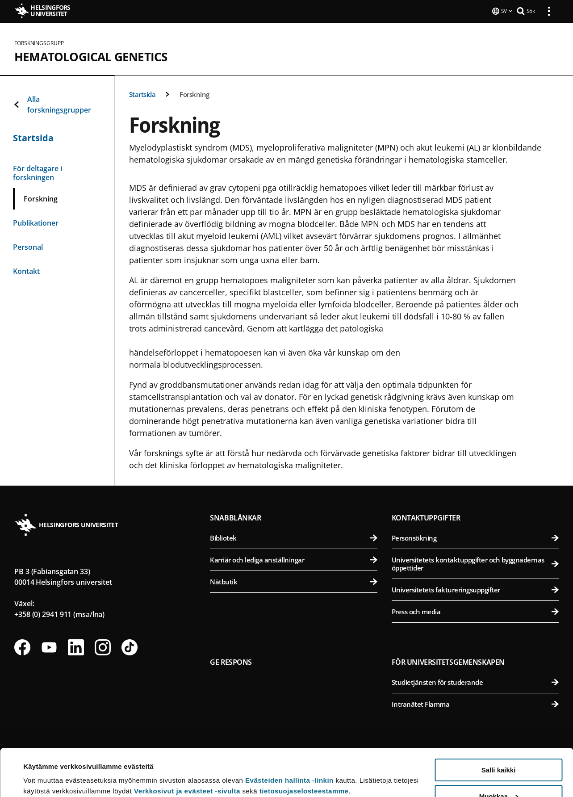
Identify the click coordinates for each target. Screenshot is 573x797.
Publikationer (36, 222)
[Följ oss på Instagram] (103, 646)
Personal (28, 246)
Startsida (142, 93)
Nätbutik (293, 580)
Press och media (475, 610)
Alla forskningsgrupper (52, 103)
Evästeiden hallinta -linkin (289, 733)
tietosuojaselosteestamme (304, 743)
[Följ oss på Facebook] (22, 646)
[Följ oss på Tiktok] (129, 646)
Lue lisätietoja (46, 768)
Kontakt (26, 270)
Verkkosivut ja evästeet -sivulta (187, 743)
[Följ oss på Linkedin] (76, 646)
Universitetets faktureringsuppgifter (475, 588)
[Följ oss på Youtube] (49, 646)
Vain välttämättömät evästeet (498, 775)
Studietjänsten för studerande (475, 681)
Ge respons (231, 661)
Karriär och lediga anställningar (293, 558)
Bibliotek (293, 537)
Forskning (194, 93)
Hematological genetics (90, 56)
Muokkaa (499, 749)
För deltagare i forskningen (37, 172)
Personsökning (475, 537)
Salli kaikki (498, 722)
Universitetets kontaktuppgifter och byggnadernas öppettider (475, 562)
